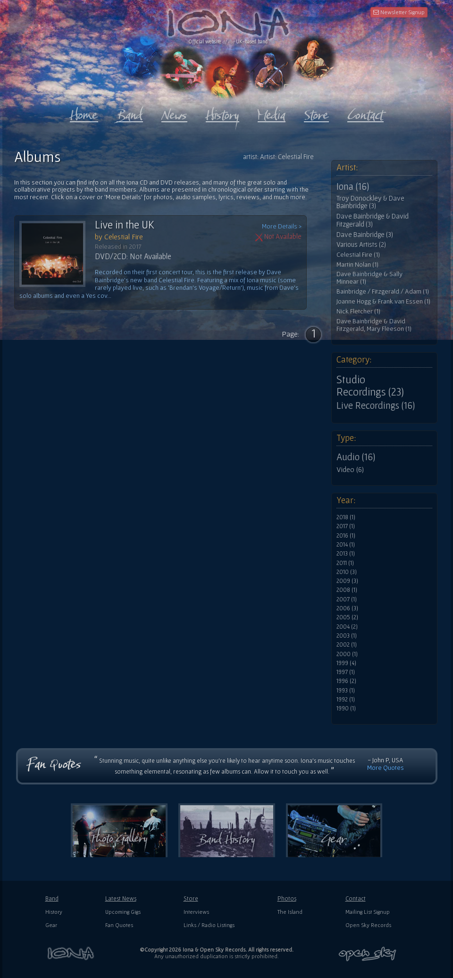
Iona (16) (352, 186)
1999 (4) (346, 663)
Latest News (120, 898)
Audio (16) (355, 457)
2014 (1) (345, 544)
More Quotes (385, 767)
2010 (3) (346, 572)
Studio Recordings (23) (370, 385)
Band (52, 898)
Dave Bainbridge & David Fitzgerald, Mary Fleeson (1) (373, 325)
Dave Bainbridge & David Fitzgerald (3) (372, 220)
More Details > (282, 226)
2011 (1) (345, 563)
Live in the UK (124, 225)
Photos (286, 898)
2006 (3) (347, 608)
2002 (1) (346, 644)
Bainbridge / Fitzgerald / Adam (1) (382, 291)
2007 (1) (346, 599)
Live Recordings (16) (375, 405)
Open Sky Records (368, 925)
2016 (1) (345, 535)
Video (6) (350, 469)
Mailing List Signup (367, 912)
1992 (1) (345, 699)
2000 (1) (347, 654)
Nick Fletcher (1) (358, 311)
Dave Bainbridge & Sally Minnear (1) (369, 277)
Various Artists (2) (361, 244)
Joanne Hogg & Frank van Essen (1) (383, 301)
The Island (289, 912)
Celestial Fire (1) (358, 254)
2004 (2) (347, 627)
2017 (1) (345, 526)
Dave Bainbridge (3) (364, 234)
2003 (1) (346, 635)
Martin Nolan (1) (357, 264)
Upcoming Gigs (123, 912)
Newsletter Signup (399, 12)
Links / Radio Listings (209, 925)
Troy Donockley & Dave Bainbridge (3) (370, 202)
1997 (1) (345, 672)
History (53, 912)
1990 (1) (346, 708)
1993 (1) (345, 690)
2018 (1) (345, 517)
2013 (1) (345, 553)
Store (191, 898)
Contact (355, 898)
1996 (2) (346, 681)
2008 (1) (346, 590)
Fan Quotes (119, 925)
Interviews (196, 912)
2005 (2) (347, 617)
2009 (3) (347, 581)
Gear (51, 925)
